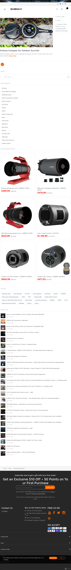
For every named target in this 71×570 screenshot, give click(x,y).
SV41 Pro (27, 293)
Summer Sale (6, 133)
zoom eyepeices (37, 293)
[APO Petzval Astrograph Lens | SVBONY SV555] (17, 215)
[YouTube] (49, 513)
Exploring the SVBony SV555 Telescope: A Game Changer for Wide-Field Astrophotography (32, 368)
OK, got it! (53, 558)
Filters (3, 111)
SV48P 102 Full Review (13, 446)
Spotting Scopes (6, 94)
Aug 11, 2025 (60, 16)
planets (56, 293)
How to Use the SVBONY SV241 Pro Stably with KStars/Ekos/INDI (25, 314)
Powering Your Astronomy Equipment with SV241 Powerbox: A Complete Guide (29, 386)
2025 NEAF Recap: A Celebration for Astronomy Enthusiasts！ (24, 404)
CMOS (23, 297)
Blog (10, 468)
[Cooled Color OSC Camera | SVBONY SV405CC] (17, 258)
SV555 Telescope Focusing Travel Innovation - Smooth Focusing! (25, 434)
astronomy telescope (41, 300)
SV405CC (63, 293)
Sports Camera (6, 101)
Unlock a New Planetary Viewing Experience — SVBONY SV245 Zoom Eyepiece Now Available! (33, 422)
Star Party (5, 104)
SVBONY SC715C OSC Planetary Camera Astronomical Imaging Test (25, 374)
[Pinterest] (49, 519)
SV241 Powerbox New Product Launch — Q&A (19, 392)
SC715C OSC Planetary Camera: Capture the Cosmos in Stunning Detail (27, 410)
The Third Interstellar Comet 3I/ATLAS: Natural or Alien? (22, 332)
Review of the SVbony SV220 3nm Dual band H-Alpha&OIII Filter (25, 326)
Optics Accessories (7, 114)
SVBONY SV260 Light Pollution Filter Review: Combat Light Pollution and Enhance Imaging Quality (35, 362)
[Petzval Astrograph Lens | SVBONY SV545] (17, 170)
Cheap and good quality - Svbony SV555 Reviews (20, 452)
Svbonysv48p (38, 297)
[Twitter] (58, 513)
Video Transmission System (10, 98)
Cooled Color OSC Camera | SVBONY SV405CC (16, 276)
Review (4, 130)
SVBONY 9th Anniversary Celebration (17, 320)
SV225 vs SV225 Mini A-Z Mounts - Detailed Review (21, 344)
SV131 (66, 300)
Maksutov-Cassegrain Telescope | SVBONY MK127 (51, 189)
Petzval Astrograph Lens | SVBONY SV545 (15, 188)
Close (61, 558)
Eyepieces (5, 124)
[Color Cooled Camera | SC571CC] (53, 215)
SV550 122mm (6, 143)
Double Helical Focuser (51, 297)
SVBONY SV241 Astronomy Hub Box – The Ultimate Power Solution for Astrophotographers (32, 398)
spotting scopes (6, 293)
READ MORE (12, 56)
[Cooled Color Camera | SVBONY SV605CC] (53, 258)
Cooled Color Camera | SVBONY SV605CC (51, 276)
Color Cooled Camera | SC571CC (48, 233)
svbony (37, 303)
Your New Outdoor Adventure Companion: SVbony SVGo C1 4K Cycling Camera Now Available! (33, 416)
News (3, 117)
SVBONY (52, 300)
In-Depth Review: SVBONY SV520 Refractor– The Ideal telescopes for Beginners (29, 350)
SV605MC (21, 303)
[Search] (35, 77)
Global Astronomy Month (9, 303)
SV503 (59, 300)
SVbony (29, 303)
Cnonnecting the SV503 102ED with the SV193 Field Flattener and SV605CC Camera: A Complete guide (36, 380)
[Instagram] (63, 513)
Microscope (5, 120)
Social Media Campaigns (9, 91)
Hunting (4, 88)
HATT (29, 297)
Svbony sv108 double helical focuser (12, 300)
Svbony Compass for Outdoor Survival (19, 50)
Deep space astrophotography (10, 297)
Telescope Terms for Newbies (14, 338)
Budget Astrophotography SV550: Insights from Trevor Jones (24, 440)
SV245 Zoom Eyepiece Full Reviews (16, 356)
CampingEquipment (19, 468)
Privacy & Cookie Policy (38, 493)
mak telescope (18, 293)
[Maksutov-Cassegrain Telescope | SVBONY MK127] (53, 170)
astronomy (48, 293)
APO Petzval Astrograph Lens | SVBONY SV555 (17, 233)
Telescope (5, 137)
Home (5, 468)
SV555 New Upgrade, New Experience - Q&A (19, 428)
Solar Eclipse (28, 300)
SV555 (4, 107)
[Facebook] (54, 513)
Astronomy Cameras (8, 140)
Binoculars (5, 127)
